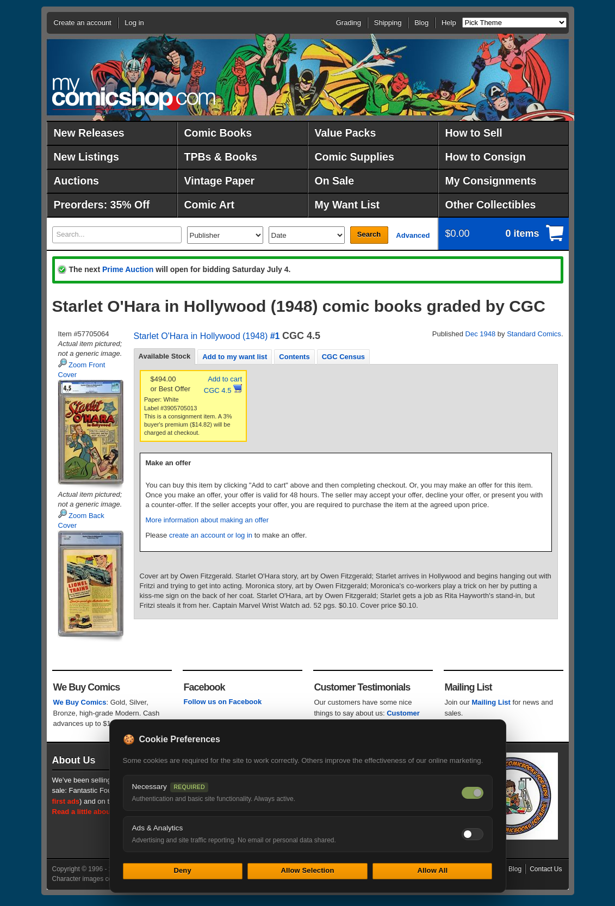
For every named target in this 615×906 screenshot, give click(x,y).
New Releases (89, 133)
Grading (348, 23)
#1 (275, 336)
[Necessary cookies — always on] (472, 793)
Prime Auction (127, 269)
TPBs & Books (220, 157)
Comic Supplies (354, 157)
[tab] (165, 356)
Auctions (76, 181)
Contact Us (546, 869)
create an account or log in (210, 535)
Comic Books (218, 133)
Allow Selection (307, 870)
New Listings (86, 157)
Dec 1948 (480, 334)
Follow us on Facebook (223, 702)
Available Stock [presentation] (165, 356)
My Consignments (491, 181)
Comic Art (209, 205)
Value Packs (345, 133)
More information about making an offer (207, 520)
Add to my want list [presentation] (234, 357)
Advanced (413, 235)
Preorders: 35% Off (102, 205)
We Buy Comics (80, 702)
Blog (421, 23)
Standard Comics (534, 334)
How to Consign (485, 157)
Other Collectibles (490, 205)
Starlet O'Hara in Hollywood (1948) (201, 336)
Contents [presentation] (294, 357)
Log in (134, 23)
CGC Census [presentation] (343, 357)
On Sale (335, 181)
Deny (182, 870)
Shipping (388, 23)
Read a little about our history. (102, 812)
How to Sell (473, 133)
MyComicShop (133, 93)
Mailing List (491, 702)
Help (449, 23)
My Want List (347, 205)
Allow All (433, 870)
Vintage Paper (219, 181)
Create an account (82, 23)
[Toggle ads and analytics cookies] (472, 834)
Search (369, 234)
